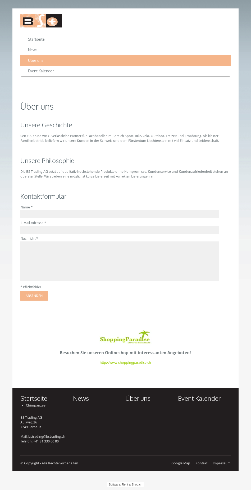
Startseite (36, 39)
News (33, 50)
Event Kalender (41, 71)
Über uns (35, 60)
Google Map (180, 463)
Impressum (222, 463)
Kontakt (201, 463)
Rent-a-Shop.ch (132, 484)
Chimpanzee (35, 405)
